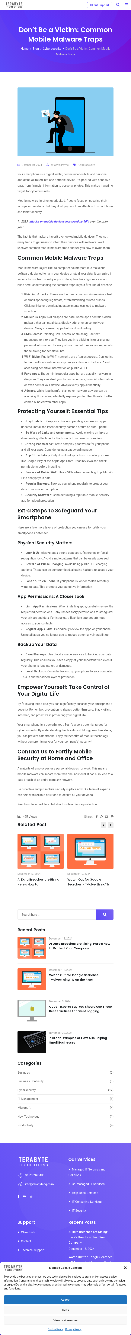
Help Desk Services (85, 1193)
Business (24, 1072)
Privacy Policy (73, 1329)
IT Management (28, 1099)
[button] (125, 1268)
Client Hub (28, 1232)
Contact (26, 1241)
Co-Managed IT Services (88, 1184)
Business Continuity (31, 1081)
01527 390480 (34, 1175)
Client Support (99, 5)
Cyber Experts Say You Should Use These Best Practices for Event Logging (80, 1008)
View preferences (65, 1320)
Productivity (25, 1125)
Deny (65, 1310)
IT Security (79, 1210)
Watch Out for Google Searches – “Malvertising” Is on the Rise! (75, 977)
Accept (65, 1299)
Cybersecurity (86, 164)
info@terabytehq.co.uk (39, 1184)
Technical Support (32, 1250)
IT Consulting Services (87, 1202)
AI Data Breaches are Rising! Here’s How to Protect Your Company (79, 946)
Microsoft (24, 1107)
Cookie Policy (55, 1329)
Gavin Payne (61, 164)
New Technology (28, 1116)
